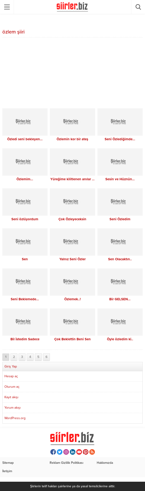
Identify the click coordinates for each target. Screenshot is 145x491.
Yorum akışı (12, 408)
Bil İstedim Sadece (24, 339)
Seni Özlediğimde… (120, 139)
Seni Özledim (120, 219)
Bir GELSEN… (120, 299)
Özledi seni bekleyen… (25, 139)
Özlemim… (24, 179)
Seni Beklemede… (25, 299)
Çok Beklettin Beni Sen (72, 339)
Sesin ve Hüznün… (120, 179)
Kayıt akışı (11, 397)
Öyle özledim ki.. (120, 339)
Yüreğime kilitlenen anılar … (72, 179)
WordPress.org (15, 418)
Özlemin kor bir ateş (72, 139)
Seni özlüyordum (24, 219)
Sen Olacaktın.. (120, 259)
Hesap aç (11, 376)
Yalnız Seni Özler (72, 259)
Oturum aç (11, 387)
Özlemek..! (72, 299)
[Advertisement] (72, 73)
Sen (25, 259)
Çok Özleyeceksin (72, 219)
